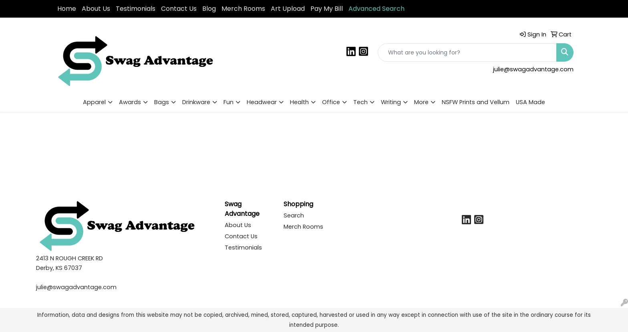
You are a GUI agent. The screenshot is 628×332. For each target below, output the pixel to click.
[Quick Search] (467, 52)
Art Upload (288, 8)
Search (294, 215)
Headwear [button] (262, 102)
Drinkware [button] (196, 102)
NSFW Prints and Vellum (475, 102)
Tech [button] (360, 102)
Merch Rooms (243, 8)
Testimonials (135, 8)
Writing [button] (391, 102)
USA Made (530, 102)
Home (66, 8)
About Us (96, 8)
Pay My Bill (326, 8)
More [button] (421, 102)
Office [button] (331, 102)
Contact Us (179, 8)
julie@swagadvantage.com (533, 69)
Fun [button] (228, 102)
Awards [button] (130, 102)
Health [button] (299, 102)
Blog (209, 8)
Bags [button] (161, 102)
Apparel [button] (94, 102)
